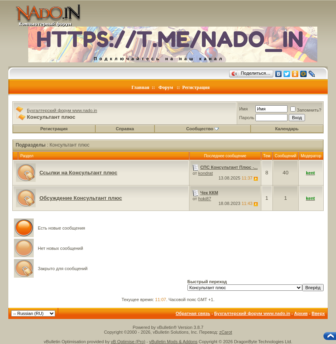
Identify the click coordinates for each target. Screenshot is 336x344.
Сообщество (202, 128)
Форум (165, 87)
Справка (125, 128)
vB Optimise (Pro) (128, 341)
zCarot (225, 332)
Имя (243, 108)
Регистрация (196, 87)
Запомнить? (305, 110)
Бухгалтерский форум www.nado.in (62, 110)
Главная (140, 87)
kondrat (205, 173)
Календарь (287, 128)
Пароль (246, 117)
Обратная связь (193, 313)
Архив (301, 313)
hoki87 (204, 198)
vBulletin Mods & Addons (173, 341)
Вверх (317, 313)
